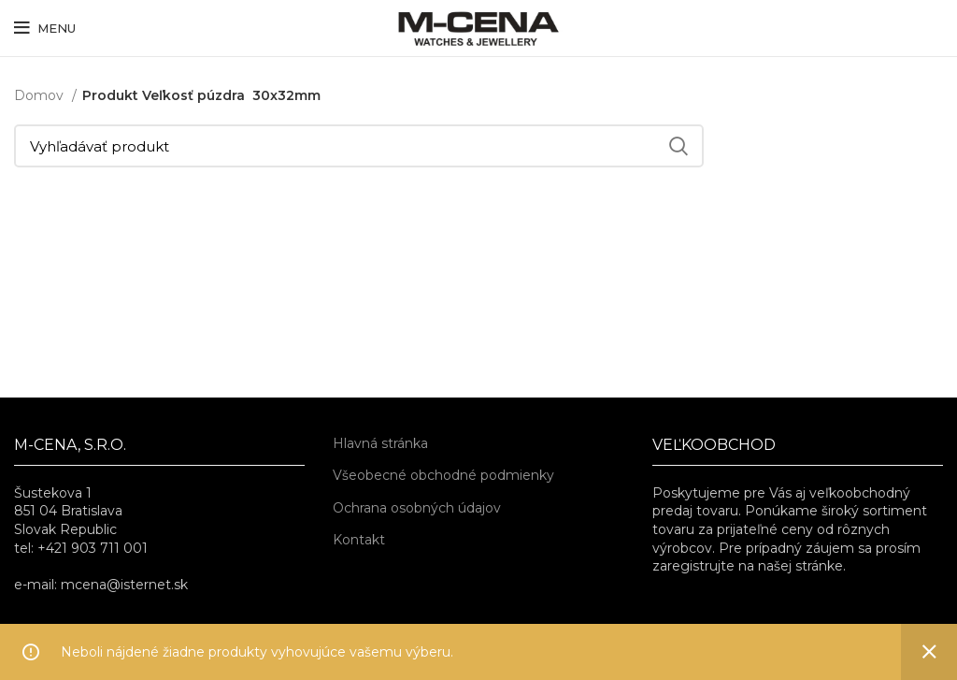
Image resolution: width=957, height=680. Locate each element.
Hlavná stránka (380, 443)
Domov (40, 95)
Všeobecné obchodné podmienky (443, 475)
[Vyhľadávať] (359, 145)
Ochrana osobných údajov (417, 507)
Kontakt (359, 539)
